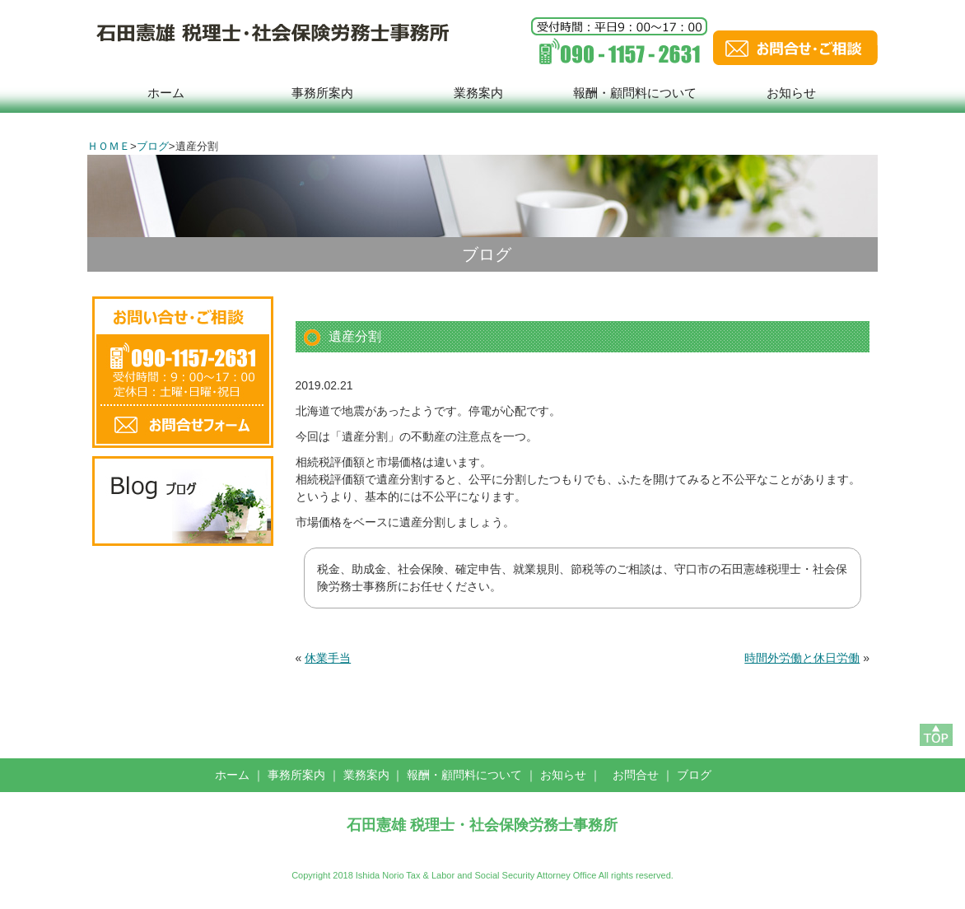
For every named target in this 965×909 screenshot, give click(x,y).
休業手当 (328, 657)
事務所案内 (322, 93)
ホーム (165, 93)
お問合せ (636, 774)
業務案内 (478, 93)
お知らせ (791, 93)
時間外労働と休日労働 (802, 657)
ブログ (153, 146)
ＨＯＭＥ (108, 146)
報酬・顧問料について (635, 93)
